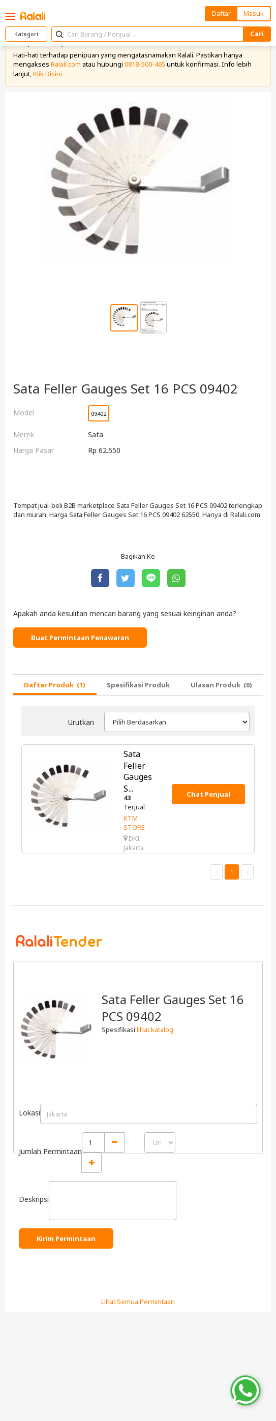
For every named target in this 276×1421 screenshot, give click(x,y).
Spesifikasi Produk (138, 684)
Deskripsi (34, 1199)
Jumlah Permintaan (50, 1151)
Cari (257, 33)
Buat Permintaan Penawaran (80, 637)
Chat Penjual (208, 794)
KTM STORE (134, 822)
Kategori (26, 34)
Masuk (253, 13)
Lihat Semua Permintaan (138, 1301)
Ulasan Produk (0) (221, 684)
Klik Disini (47, 73)
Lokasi (29, 1112)
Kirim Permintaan (66, 1238)
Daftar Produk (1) (54, 684)
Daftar (221, 13)
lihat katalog (155, 1029)
